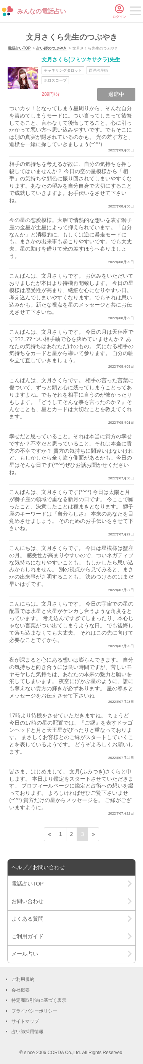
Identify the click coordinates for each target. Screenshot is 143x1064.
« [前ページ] (49, 834)
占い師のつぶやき (51, 48)
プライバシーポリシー (34, 1011)
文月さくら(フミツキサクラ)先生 (81, 59)
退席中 (116, 94)
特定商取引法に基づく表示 (38, 1000)
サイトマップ (25, 1021)
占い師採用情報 (27, 1031)
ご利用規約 (22, 979)
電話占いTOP (19, 48)
